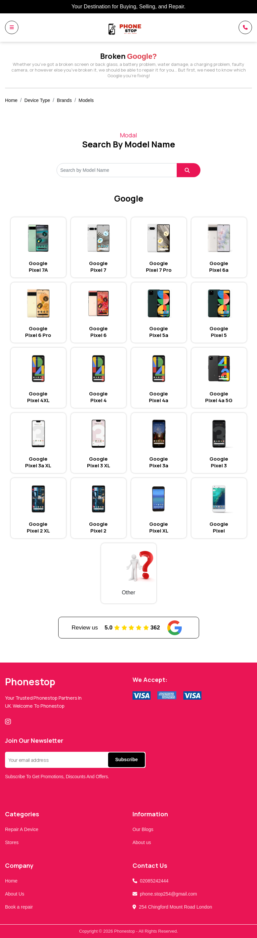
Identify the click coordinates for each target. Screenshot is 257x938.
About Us (14, 894)
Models (86, 100)
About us (142, 842)
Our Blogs (143, 829)
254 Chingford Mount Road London (175, 907)
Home (11, 100)
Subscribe (126, 759)
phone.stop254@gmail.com (168, 894)
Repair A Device (21, 829)
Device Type (37, 100)
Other (128, 592)
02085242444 (154, 881)
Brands (64, 100)
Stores (11, 842)
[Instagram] (9, 721)
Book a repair (19, 907)
